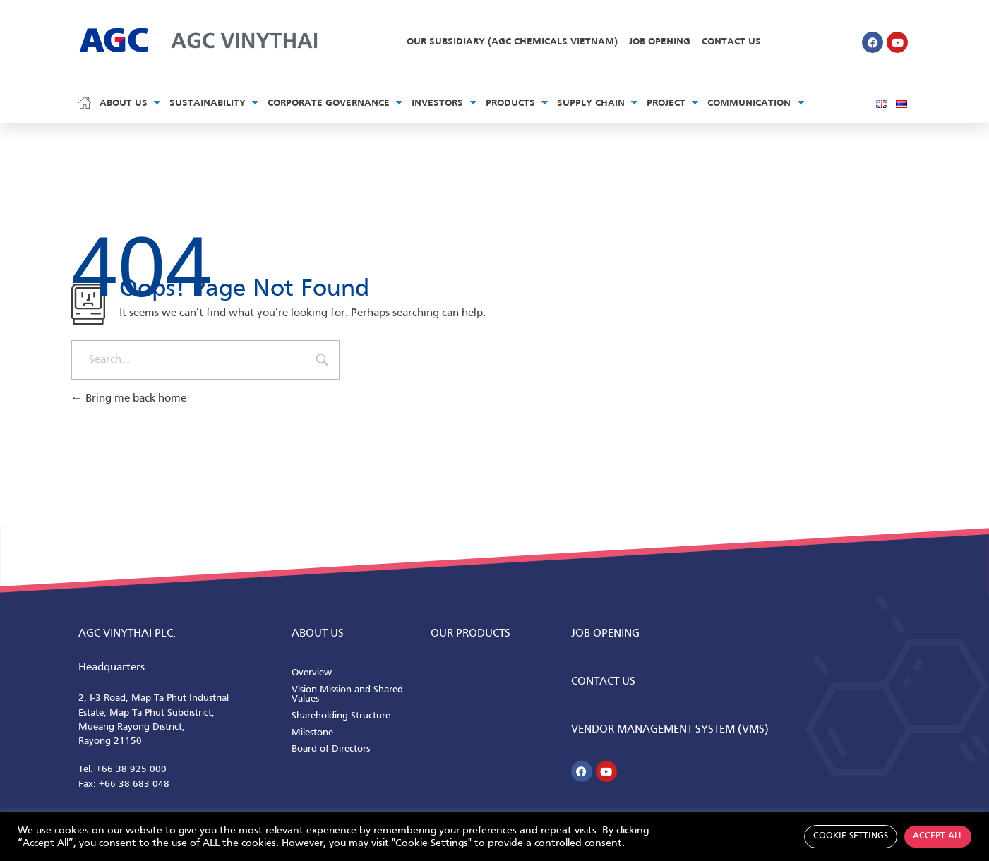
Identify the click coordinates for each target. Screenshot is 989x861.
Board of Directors (331, 749)
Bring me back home (128, 398)
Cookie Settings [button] (850, 836)
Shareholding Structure (341, 716)
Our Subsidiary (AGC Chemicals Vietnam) (512, 42)
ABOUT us (318, 633)
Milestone (312, 732)
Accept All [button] (938, 836)
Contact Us (731, 42)
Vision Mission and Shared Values (347, 694)
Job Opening (659, 42)
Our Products (470, 633)
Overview (312, 673)
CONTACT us (603, 681)
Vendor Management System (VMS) (670, 729)
